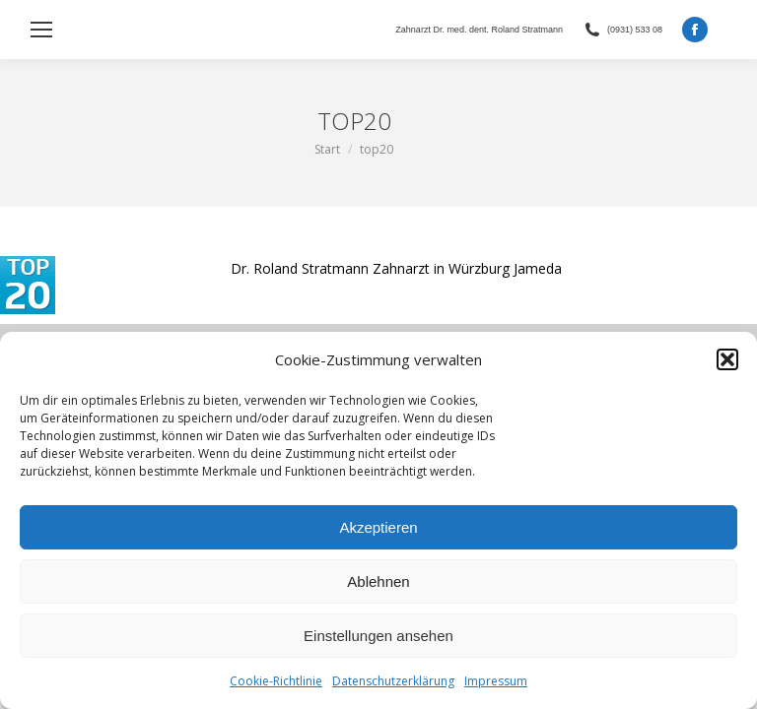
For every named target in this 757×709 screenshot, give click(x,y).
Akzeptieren (378, 527)
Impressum (495, 681)
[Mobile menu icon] (41, 29)
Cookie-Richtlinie (276, 681)
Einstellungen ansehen (378, 635)
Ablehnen (378, 581)
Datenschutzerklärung (393, 681)
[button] (727, 359)
